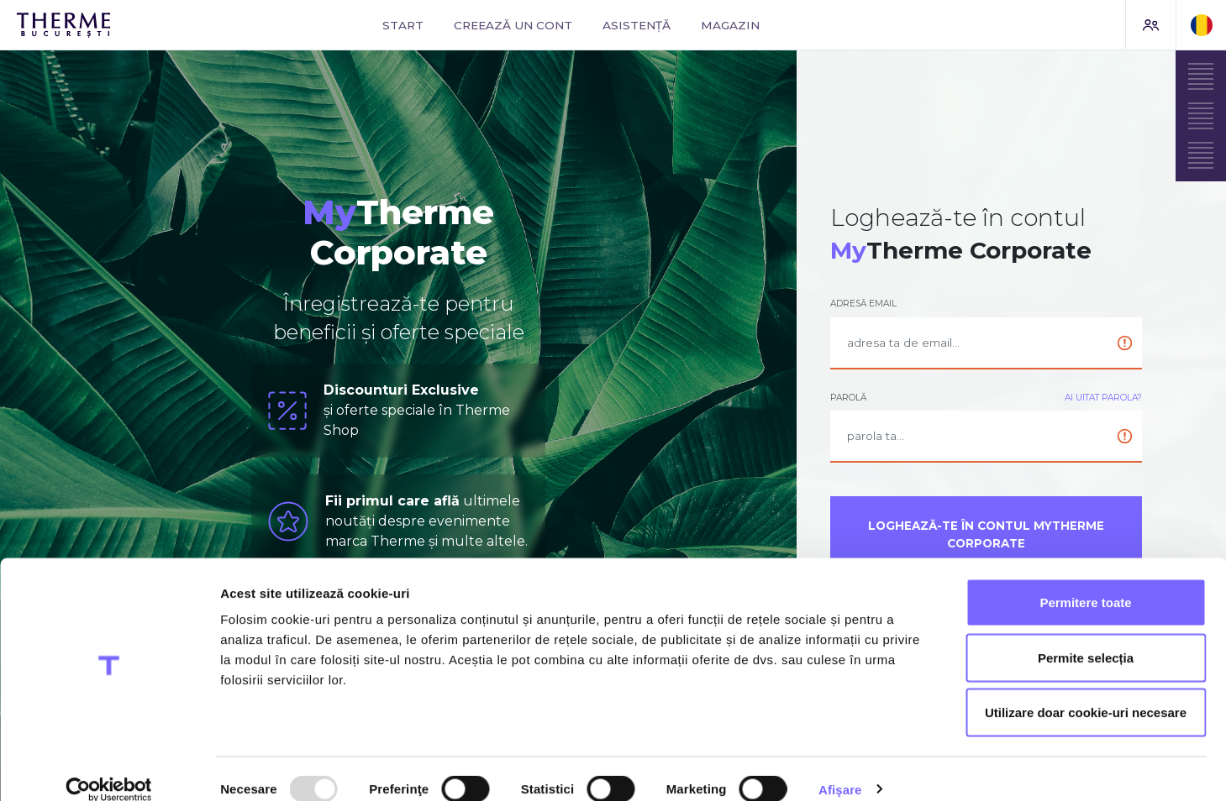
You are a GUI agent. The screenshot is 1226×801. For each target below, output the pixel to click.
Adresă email (863, 303)
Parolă (848, 397)
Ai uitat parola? (1103, 397)
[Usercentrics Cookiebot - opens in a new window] (108, 768)
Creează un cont (513, 25)
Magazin (730, 25)
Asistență (636, 25)
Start (403, 25)
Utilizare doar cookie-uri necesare (1086, 690)
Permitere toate (1085, 580)
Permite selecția (1086, 636)
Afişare (840, 768)
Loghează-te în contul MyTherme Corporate (986, 534)
